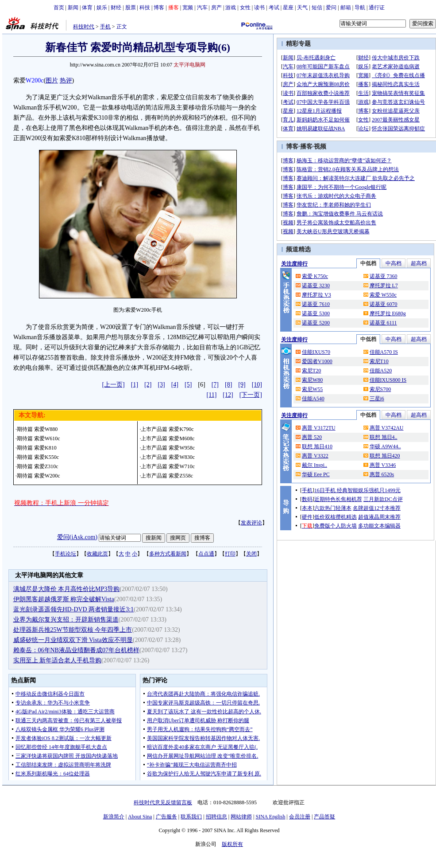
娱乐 (101, 7)
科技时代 (83, 26)
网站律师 (241, 817)
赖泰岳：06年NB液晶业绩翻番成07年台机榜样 (76, 650)
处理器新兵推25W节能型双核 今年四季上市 (72, 629)
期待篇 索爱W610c (38, 438)
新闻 (73, 7)
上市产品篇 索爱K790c (167, 429)
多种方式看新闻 (167, 554)
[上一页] (113, 384)
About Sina (140, 817)
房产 (216, 7)
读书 (259, 7)
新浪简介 (113, 817)
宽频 (187, 7)
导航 (360, 7)
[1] (134, 384)
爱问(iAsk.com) (77, 537)
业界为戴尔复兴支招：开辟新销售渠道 (66, 619)
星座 (288, 7)
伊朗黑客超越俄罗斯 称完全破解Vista (63, 599)
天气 (302, 7)
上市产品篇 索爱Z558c (167, 476)
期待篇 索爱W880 (37, 429)
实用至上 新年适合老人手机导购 (57, 660)
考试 (274, 7)
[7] (215, 384)
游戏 (230, 7)
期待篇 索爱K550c (38, 457)
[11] (212, 394)
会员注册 (299, 817)
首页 (59, 7)
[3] (161, 384)
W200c (34, 80)
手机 (105, 26)
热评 (66, 80)
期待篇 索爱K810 (37, 448)
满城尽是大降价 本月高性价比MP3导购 (66, 589)
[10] (257, 384)
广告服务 (166, 817)
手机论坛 (65, 554)
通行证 (377, 7)
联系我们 (191, 817)
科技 (144, 7)
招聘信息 (216, 817)
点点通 (206, 554)
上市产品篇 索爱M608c (167, 438)
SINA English (270, 817)
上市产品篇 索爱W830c (168, 457)
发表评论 (251, 523)
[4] (174, 384)
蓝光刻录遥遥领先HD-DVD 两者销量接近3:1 (73, 609)
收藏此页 (97, 554)
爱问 (331, 7)
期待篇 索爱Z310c (37, 466)
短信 (317, 7)
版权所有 (232, 844)
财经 (116, 7)
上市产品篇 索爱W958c (168, 448)
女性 (245, 7)
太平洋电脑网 (189, 65)
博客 (159, 7)
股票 (130, 7)
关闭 (251, 554)
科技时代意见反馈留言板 (163, 802)
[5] (188, 384)
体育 (87, 7)
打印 (230, 554)
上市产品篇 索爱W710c (168, 466)
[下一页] (250, 394)
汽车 (202, 7)
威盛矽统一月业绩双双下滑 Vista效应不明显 (73, 640)
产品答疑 (324, 817)
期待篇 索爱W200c (38, 476)
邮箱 (345, 7)
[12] (228, 394)
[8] (228, 384)
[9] (241, 384)
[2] (147, 384)
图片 (52, 80)
